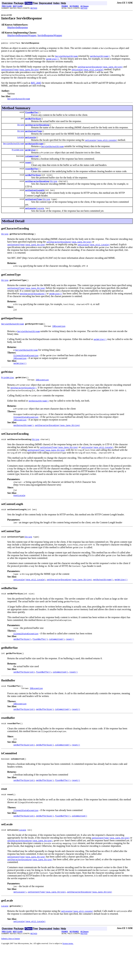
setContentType (33, 206)
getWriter (30, 154)
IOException (58, 335)
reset (28, 167)
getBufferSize (33, 120)
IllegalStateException (25, 365)
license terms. (68, 961)
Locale (20, 140)
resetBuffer (31, 174)
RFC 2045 (36, 83)
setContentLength (34, 197)
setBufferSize (33, 180)
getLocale (30, 140)
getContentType (33, 133)
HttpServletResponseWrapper (21, 35)
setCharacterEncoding (37, 187)
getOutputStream (34, 147)
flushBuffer (31, 113)
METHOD (34, 8)
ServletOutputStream (13, 147)
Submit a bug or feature (10, 956)
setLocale (30, 216)
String (20, 127)
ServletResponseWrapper (49, 35)
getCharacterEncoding (37, 127)
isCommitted (31, 160)
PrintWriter (18, 154)
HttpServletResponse (17, 27)
